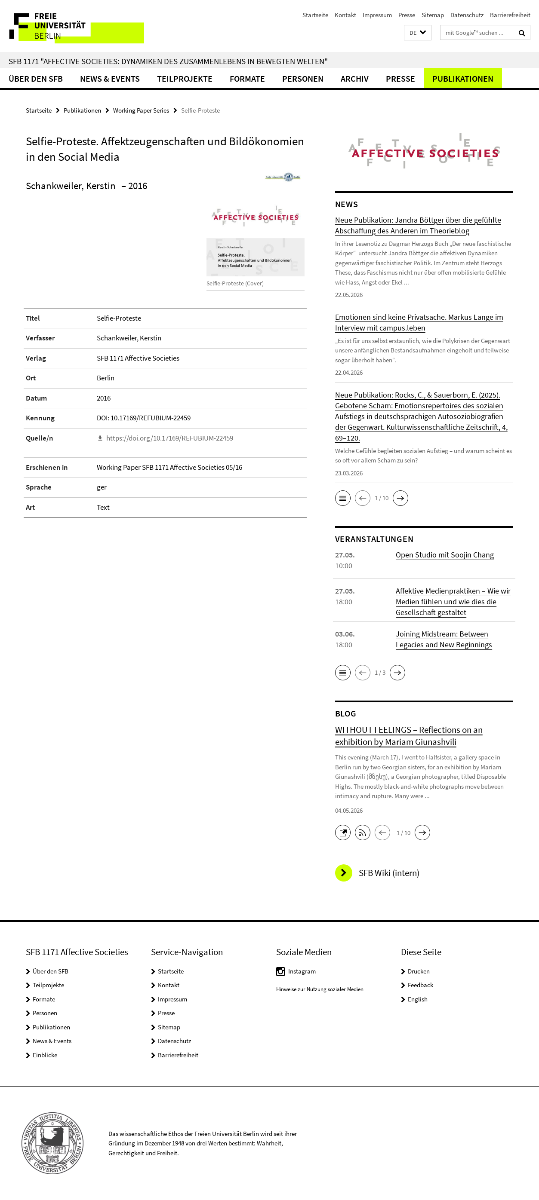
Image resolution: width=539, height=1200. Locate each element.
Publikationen (462, 78)
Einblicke (45, 1055)
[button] (417, 33)
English (418, 999)
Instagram (302, 971)
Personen (302, 78)
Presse (406, 15)
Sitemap (433, 15)
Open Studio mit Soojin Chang (445, 555)
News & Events (110, 78)
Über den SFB (36, 78)
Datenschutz (467, 15)
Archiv (355, 78)
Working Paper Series (141, 110)
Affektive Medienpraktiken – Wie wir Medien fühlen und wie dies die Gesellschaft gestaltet (453, 601)
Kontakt (345, 15)
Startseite (315, 15)
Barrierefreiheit (510, 15)
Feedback (420, 985)
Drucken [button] (419, 971)
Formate (247, 78)
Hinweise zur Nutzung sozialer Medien (319, 989)
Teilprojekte (185, 78)
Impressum (377, 15)
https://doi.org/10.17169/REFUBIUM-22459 (169, 438)
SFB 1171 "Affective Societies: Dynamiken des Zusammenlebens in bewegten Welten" (168, 61)
